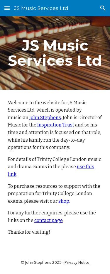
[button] (7, 8)
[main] (55, 53)
